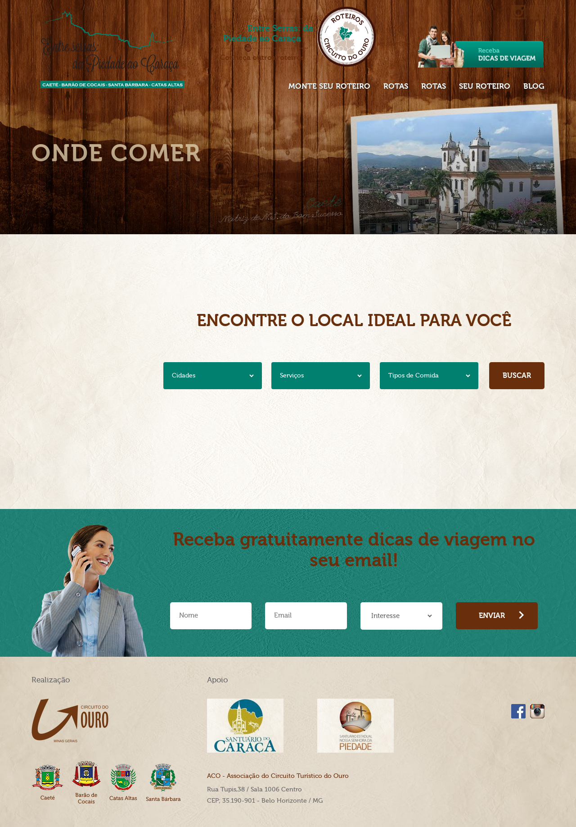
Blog (533, 86)
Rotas (395, 86)
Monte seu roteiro (329, 86)
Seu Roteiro (484, 86)
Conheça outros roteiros (262, 58)
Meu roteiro (393, 35)
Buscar (517, 376)
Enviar (501, 615)
